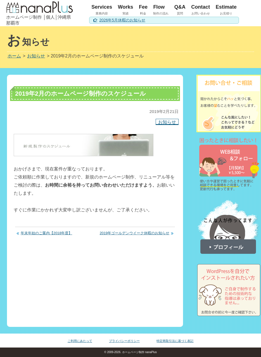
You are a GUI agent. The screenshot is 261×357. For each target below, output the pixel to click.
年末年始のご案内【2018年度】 (46, 233)
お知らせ (167, 121)
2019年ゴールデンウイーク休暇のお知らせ (134, 233)
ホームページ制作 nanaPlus (139, 352)
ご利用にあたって (80, 340)
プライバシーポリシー (124, 340)
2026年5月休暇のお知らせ (122, 20)
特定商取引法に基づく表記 (174, 340)
